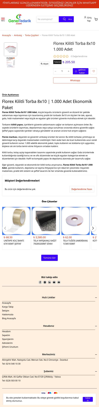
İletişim (5, 310)
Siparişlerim (8, 339)
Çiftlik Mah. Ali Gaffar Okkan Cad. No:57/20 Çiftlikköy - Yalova (31, 376)
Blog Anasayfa (9, 318)
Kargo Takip (7, 306)
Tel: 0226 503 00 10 (11, 380)
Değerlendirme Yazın (82, 189)
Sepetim (6, 335)
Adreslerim (7, 343)
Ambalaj (18, 35)
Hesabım (6, 331)
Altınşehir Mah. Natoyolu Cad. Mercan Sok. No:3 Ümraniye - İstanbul (35, 359)
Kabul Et (87, 399)
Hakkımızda (7, 314)
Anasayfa (6, 35)
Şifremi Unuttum (10, 346)
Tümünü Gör (49, 257)
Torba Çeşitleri (32, 35)
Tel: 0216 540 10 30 (11, 363)
